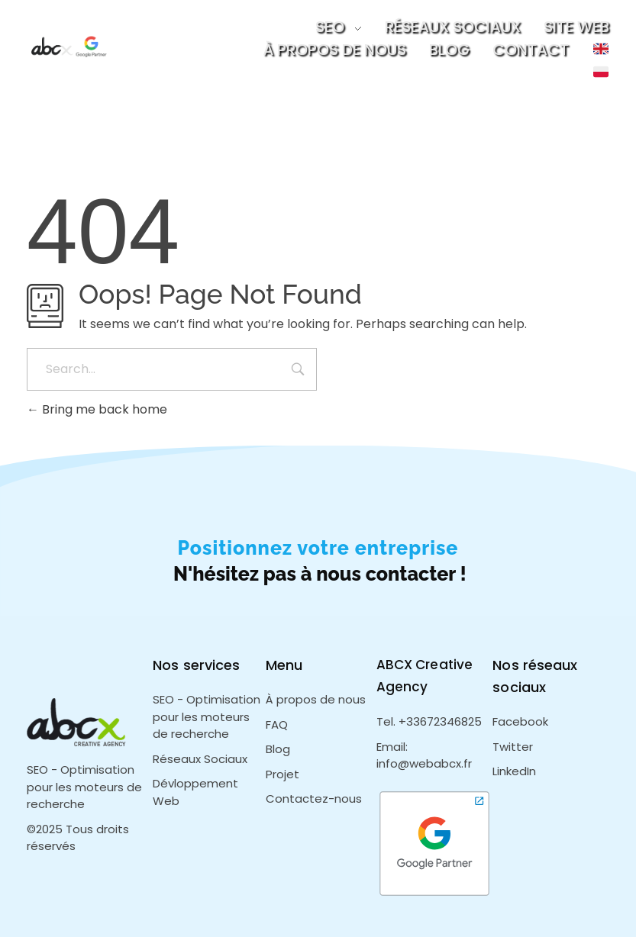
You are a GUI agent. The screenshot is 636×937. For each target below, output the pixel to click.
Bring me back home (97, 409)
